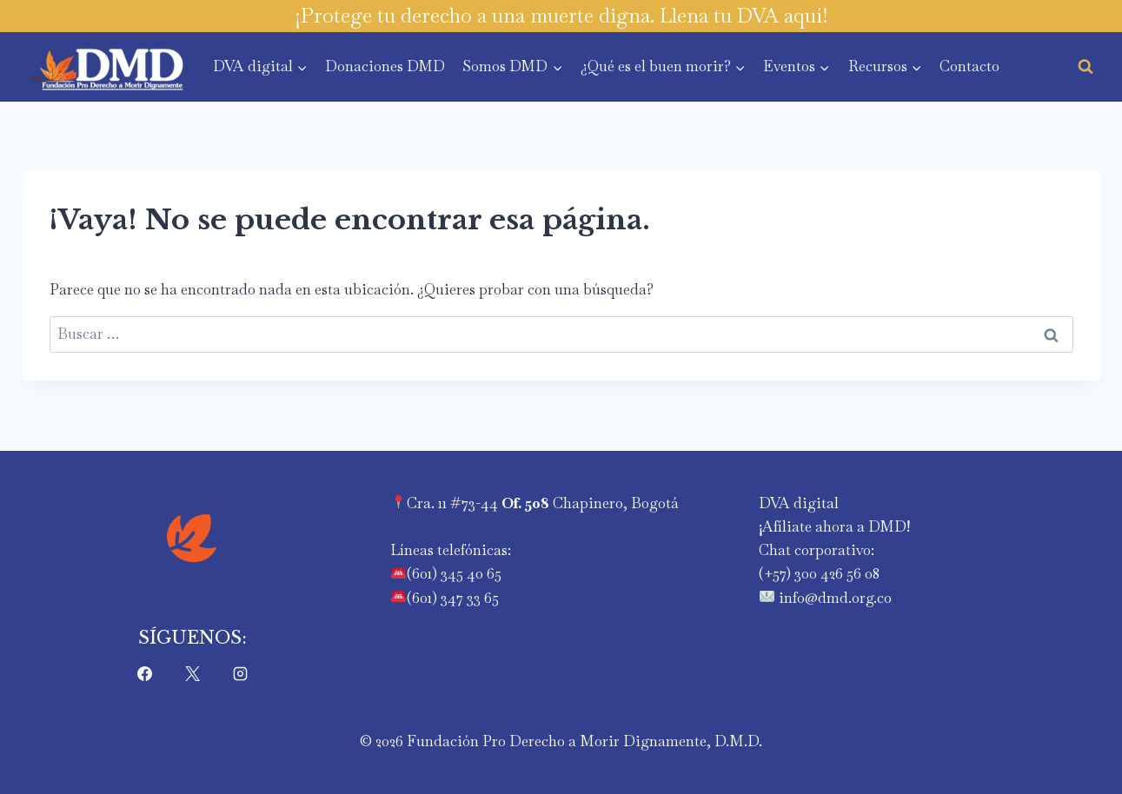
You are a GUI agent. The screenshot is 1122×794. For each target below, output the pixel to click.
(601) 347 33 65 (453, 597)
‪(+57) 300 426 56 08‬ (819, 573)
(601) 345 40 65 (454, 573)
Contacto (969, 66)
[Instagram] (241, 674)
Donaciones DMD (385, 66)
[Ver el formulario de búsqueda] (1085, 67)
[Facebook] (144, 674)
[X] (193, 674)
